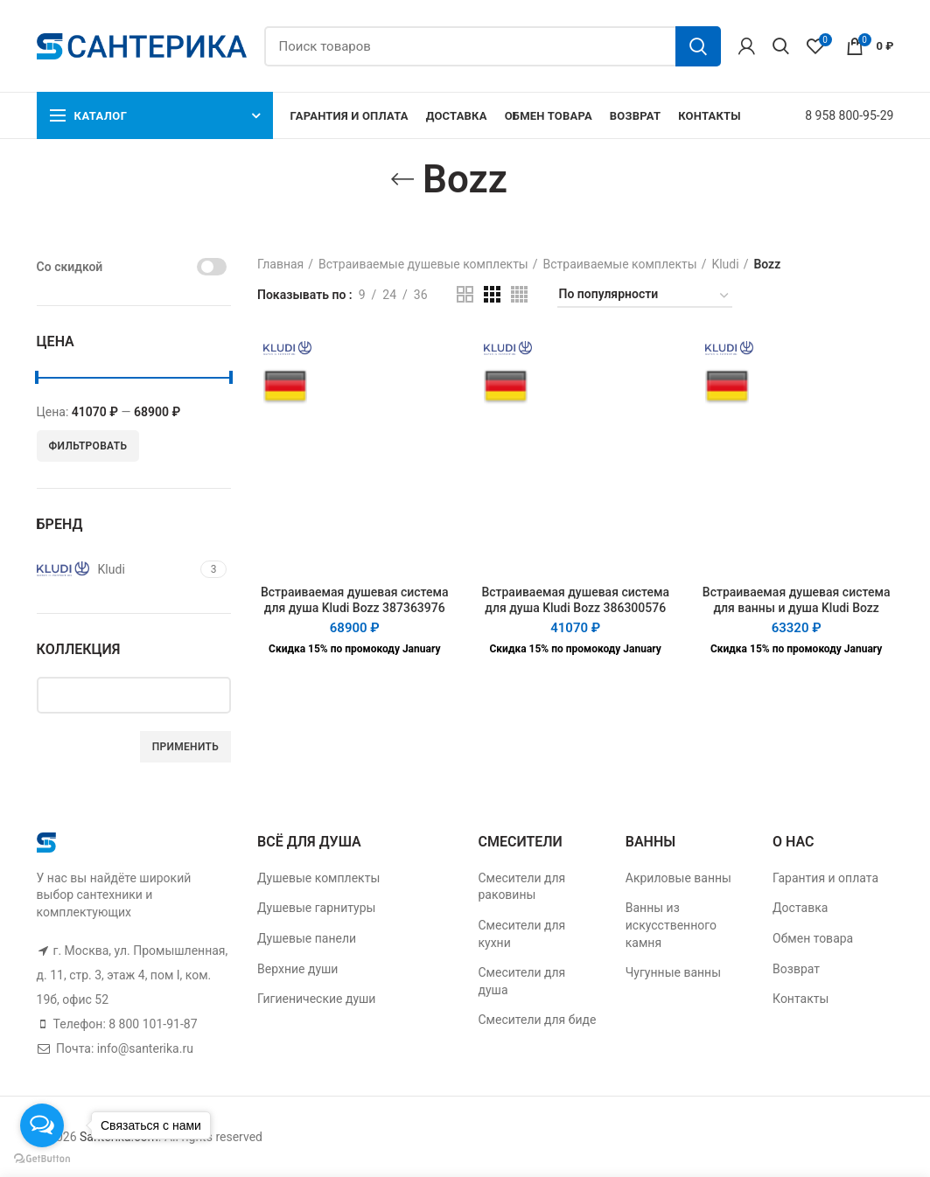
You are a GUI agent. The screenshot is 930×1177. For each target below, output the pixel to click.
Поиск (698, 46)
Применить (185, 747)
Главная (280, 264)
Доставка (800, 908)
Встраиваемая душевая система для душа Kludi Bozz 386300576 (575, 600)
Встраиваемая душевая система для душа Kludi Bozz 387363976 (355, 600)
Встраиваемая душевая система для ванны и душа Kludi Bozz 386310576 (797, 607)
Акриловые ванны (678, 878)
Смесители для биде (537, 1020)
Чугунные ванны (673, 972)
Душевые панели (306, 938)
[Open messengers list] (42, 1125)
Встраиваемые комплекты (620, 264)
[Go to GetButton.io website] (42, 1159)
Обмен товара (813, 938)
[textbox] (147, 694)
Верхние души (297, 969)
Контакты (801, 999)
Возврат (796, 969)
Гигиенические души (316, 999)
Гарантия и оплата (825, 878)
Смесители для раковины (521, 886)
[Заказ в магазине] (644, 297)
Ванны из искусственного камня (671, 925)
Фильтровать (88, 446)
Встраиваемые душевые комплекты (423, 264)
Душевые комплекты (318, 878)
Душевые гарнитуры (316, 908)
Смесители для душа (521, 981)
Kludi (724, 264)
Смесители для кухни (521, 934)
